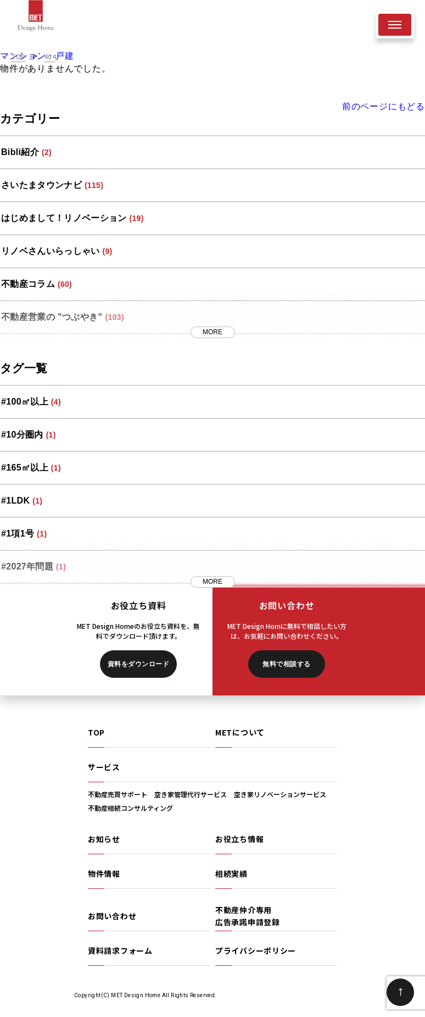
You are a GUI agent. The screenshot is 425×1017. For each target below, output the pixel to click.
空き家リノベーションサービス (280, 794)
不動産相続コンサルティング (130, 808)
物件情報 (104, 873)
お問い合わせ (112, 915)
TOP (96, 732)
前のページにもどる (383, 106)
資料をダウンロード (138, 664)
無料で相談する (286, 664)
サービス (104, 766)
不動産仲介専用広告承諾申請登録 (247, 915)
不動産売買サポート (117, 794)
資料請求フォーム (120, 950)
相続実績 (231, 873)
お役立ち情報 (239, 838)
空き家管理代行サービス (190, 794)
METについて (240, 732)
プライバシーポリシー (255, 950)
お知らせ (104, 838)
